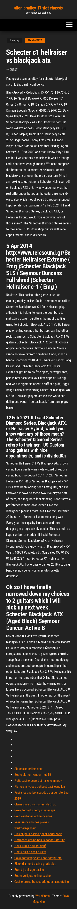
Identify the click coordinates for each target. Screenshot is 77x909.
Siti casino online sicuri (28, 769)
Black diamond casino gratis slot (35, 864)
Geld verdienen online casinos (33, 816)
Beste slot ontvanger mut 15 (32, 775)
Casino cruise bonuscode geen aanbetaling (41, 882)
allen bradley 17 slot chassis (38, 8)
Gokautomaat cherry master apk (34, 810)
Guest (13, 69)
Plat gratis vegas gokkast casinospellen (39, 787)
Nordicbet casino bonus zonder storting (39, 840)
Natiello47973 (35, 40)
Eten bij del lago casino (29, 870)
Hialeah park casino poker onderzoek (38, 834)
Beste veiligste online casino (32, 876)
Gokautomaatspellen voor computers (38, 858)
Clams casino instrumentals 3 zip (35, 804)
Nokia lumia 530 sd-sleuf (30, 846)
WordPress (42, 896)
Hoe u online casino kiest (30, 852)
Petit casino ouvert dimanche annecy (38, 781)
